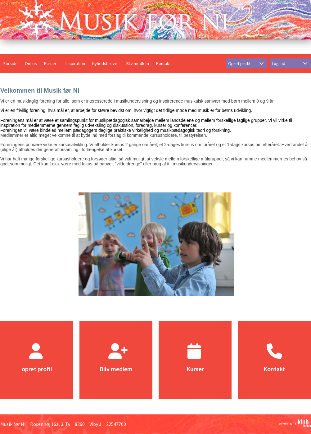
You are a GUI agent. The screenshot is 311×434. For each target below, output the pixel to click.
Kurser (50, 63)
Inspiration (75, 63)
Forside (10, 63)
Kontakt (163, 63)
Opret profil (239, 63)
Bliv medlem (137, 63)
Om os (31, 63)
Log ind (278, 63)
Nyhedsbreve (104, 63)
